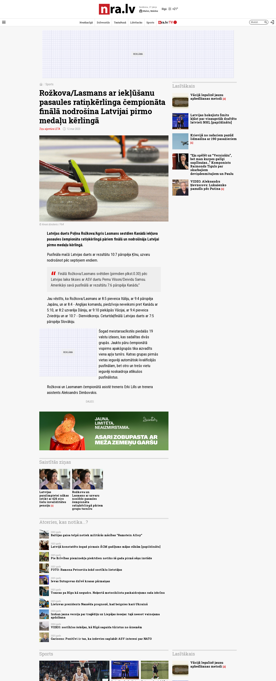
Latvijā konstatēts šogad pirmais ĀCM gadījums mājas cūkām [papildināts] (105, 546)
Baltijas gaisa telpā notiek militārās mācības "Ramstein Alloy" (96, 535)
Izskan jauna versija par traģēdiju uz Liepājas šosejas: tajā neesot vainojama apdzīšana (105, 615)
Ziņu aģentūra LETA (49, 128)
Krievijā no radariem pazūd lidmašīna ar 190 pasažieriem (213, 137)
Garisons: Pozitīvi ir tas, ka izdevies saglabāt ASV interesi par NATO (101, 639)
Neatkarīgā (86, 22)
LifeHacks (136, 22)
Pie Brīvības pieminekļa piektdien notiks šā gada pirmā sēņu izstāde (101, 558)
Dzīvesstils (103, 22)
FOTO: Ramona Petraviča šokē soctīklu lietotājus (86, 569)
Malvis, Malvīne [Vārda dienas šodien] (148, 11)
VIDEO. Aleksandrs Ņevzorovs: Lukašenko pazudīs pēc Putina (208, 185)
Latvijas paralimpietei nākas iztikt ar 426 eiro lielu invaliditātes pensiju (54, 498)
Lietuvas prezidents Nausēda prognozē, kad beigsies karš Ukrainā (99, 604)
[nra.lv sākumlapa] (117, 9)
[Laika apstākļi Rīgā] (170, 9)
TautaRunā (120, 22)
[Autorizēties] (272, 22)
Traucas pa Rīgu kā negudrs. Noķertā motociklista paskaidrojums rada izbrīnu (108, 593)
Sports (150, 22)
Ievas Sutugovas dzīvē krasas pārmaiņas (80, 581)
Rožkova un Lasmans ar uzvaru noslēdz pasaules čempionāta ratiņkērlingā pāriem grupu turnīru (87, 500)
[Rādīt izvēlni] (4, 22)
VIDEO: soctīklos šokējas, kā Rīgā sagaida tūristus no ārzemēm (96, 627)
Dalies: (90, 401)
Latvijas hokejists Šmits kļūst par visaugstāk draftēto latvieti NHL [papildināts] (213, 118)
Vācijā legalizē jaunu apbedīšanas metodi (206, 96)
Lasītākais (183, 86)
